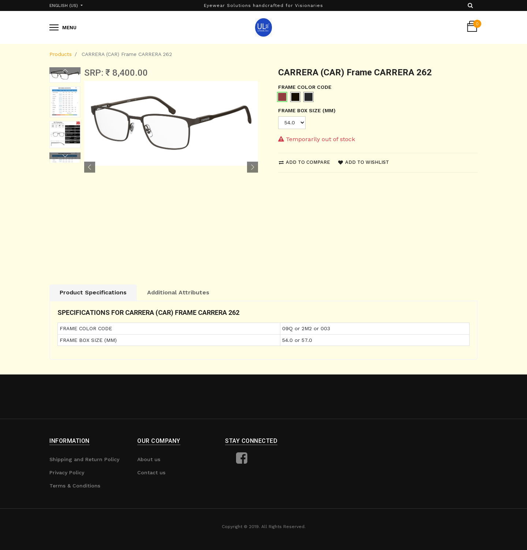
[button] (89, 167)
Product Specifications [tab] (93, 292)
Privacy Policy (66, 472)
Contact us (151, 472)
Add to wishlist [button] (363, 162)
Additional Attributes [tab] (178, 292)
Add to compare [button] (304, 162)
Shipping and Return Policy (84, 459)
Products (60, 54)
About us (148, 459)
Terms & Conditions (74, 486)
